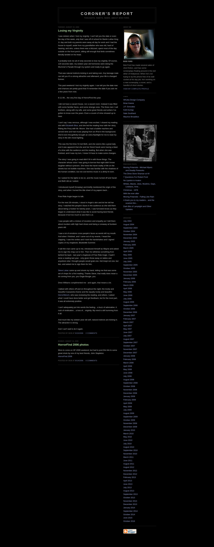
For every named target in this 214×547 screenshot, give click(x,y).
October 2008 (129, 386)
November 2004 (130, 234)
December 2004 (130, 238)
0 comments (91, 360)
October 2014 (129, 514)
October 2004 (129, 231)
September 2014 (130, 511)
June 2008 (127, 373)
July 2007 (127, 336)
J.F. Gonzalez (129, 107)
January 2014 (129, 508)
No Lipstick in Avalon (132, 180)
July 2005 (127, 261)
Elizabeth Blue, (72, 125)
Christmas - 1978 (130, 190)
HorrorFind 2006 (65, 356)
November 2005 (130, 272)
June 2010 (127, 440)
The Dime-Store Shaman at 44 (136, 174)
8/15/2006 (79, 333)
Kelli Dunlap (128, 110)
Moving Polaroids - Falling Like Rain (138, 197)
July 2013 (127, 487)
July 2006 (127, 299)
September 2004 (130, 228)
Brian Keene (128, 103)
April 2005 (127, 251)
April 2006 (127, 288)
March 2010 (128, 433)
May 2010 (127, 437)
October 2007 (129, 346)
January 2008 (129, 356)
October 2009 (129, 420)
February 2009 (129, 400)
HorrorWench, (64, 295)
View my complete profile (136, 89)
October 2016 (129, 521)
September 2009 (130, 417)
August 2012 (128, 467)
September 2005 (130, 265)
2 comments (91, 333)
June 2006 (127, 295)
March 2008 (128, 363)
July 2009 (127, 410)
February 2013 (129, 477)
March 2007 (128, 322)
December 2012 (130, 474)
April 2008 (127, 366)
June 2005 (127, 258)
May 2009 (127, 406)
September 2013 (130, 494)
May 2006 (127, 292)
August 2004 (128, 224)
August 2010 (128, 447)
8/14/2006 (79, 360)
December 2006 (130, 312)
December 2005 (130, 275)
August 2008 (128, 379)
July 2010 (127, 444)
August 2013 (128, 491)
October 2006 (129, 309)
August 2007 (128, 339)
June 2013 (127, 484)
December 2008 (130, 393)
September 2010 (130, 450)
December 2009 (130, 427)
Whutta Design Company (134, 100)
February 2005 (129, 245)
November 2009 (130, 423)
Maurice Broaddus (131, 117)
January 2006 (129, 278)
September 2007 (130, 342)
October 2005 (129, 268)
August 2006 (128, 302)
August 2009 (128, 413)
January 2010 (129, 430)
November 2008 (130, 390)
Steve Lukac (63, 270)
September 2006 (130, 305)
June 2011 (127, 460)
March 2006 (128, 285)
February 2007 (129, 319)
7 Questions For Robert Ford (135, 177)
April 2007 (127, 326)
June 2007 (127, 332)
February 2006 (129, 282)
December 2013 (130, 504)
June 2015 (127, 518)
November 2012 (130, 470)
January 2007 (129, 315)
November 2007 (130, 349)
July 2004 (127, 221)
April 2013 (127, 481)
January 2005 (129, 241)
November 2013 (130, 501)
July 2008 (127, 376)
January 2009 (129, 396)
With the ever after (131, 193)
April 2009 (127, 403)
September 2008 (130, 383)
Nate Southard (129, 113)
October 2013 (129, 497)
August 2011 (128, 464)
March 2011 (128, 457)
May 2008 (127, 369)
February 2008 (129, 359)
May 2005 (127, 255)
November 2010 (130, 454)
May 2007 (127, 329)
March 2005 (128, 248)
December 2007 (130, 353)
